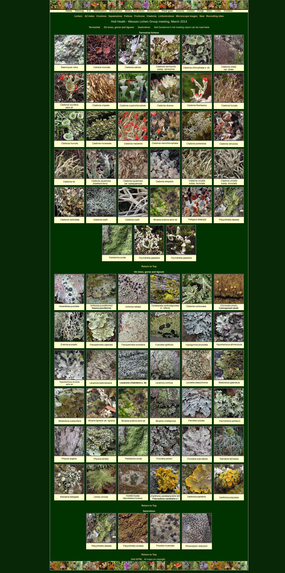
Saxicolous (144, 27)
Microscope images (187, 16)
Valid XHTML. (137, 559)
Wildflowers (100, 10)
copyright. (160, 559)
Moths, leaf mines (134, 10)
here (206, 27)
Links (218, 10)
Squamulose (115, 16)
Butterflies (153, 10)
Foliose (128, 16)
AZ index (89, 16)
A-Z (89, 10)
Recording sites (215, 16)
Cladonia (151, 16)
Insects (180, 10)
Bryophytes (115, 10)
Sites (209, 10)
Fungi (200, 10)
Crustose (101, 16)
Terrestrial (94, 27)
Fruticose (139, 16)
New (202, 16)
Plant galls (167, 10)
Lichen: (78, 16)
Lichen (190, 10)
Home (69, 10)
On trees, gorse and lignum (119, 27)
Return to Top (149, 266)
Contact (228, 10)
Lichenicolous (166, 16)
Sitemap (79, 10)
